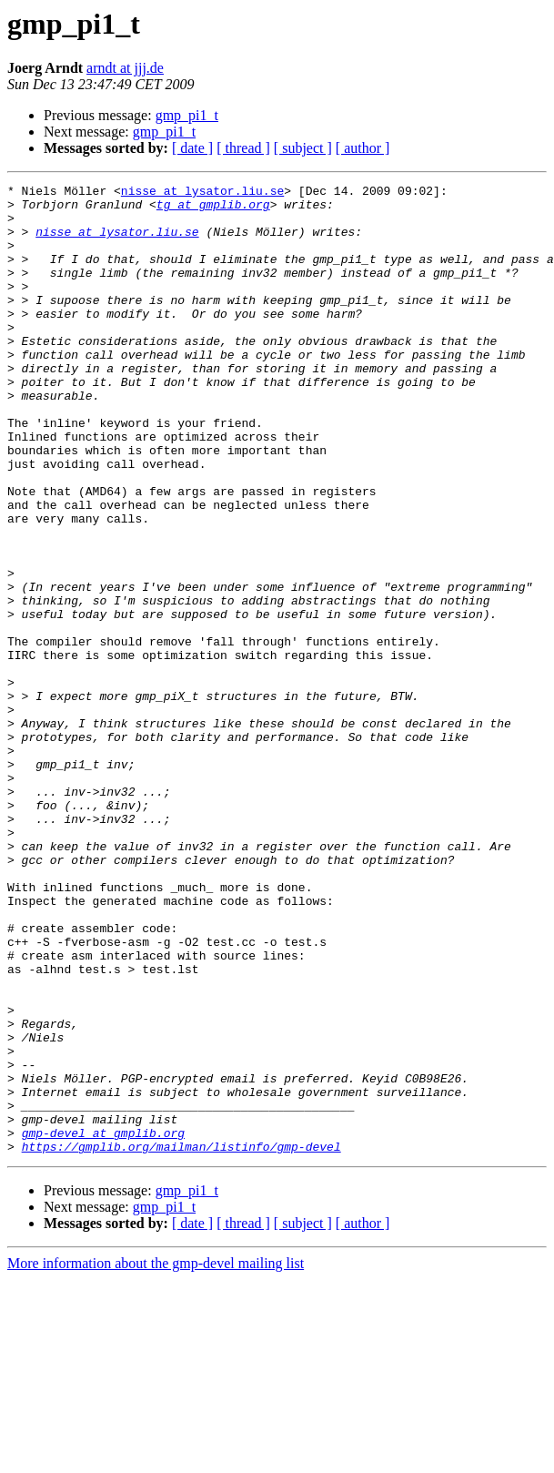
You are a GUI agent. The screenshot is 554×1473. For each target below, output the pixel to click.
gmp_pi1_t (187, 115)
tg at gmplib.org (213, 209)
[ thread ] (243, 148)
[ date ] (192, 148)
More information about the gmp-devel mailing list (155, 1457)
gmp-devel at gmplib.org (103, 1324)
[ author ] (363, 148)
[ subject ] (303, 148)
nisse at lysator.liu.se (202, 193)
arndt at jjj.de (125, 68)
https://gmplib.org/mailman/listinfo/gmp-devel (181, 1340)
